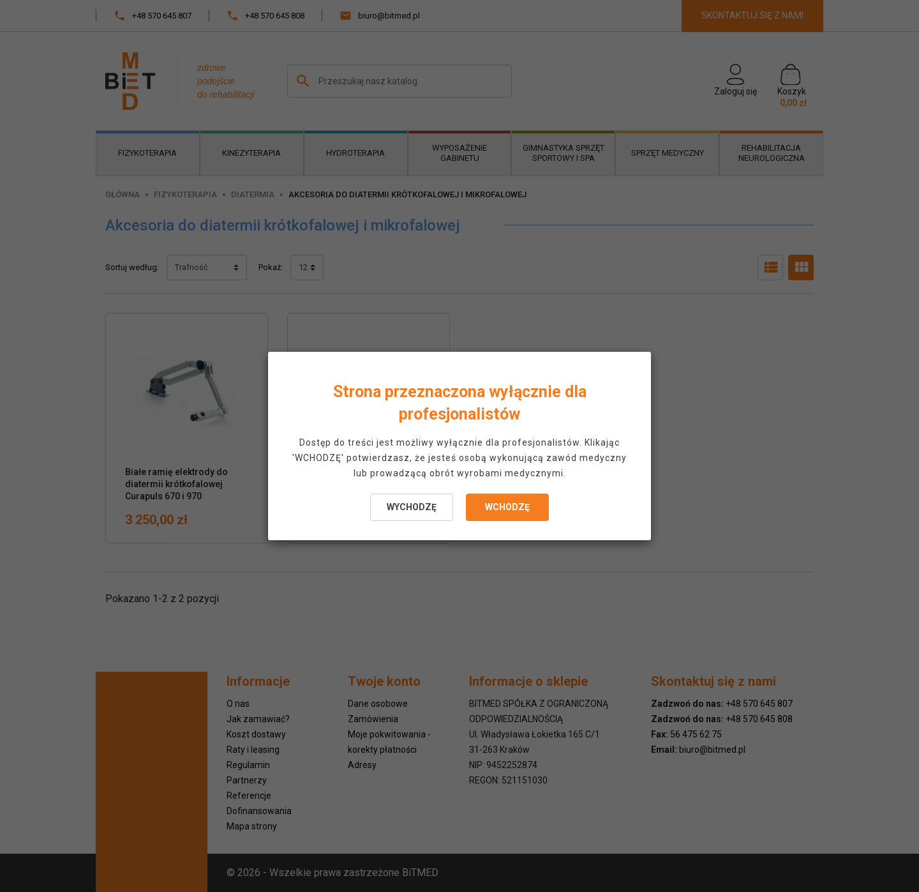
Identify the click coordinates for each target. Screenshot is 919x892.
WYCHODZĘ (412, 507)
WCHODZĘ (507, 507)
